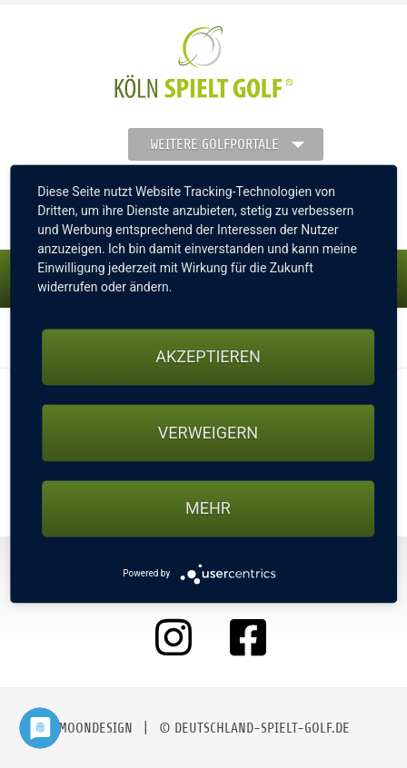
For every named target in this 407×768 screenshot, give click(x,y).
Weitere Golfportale (214, 144)
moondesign (95, 728)
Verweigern (208, 432)
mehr (208, 507)
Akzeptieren (207, 357)
